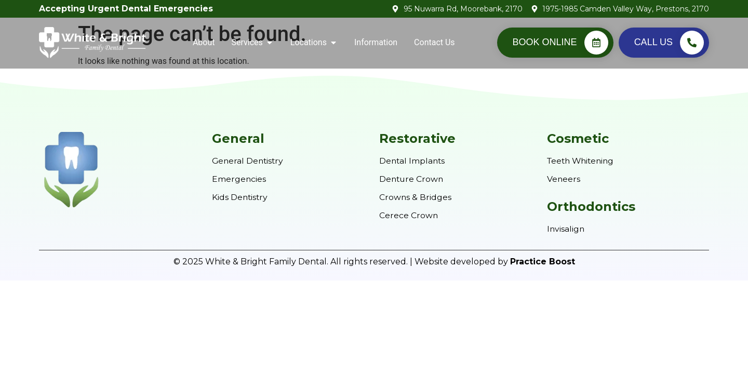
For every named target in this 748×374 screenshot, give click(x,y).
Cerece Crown (408, 214)
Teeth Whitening (582, 161)
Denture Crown (412, 179)
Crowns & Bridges (415, 197)
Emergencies (239, 179)
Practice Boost (542, 260)
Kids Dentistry (240, 197)
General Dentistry (249, 161)
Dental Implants (413, 161)
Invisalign (566, 228)
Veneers (564, 179)
